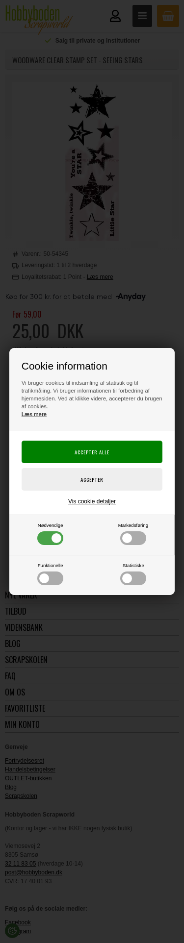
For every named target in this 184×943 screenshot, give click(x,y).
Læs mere (34, 414)
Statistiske (133, 574)
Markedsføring (133, 533)
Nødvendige (50, 533)
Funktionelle (50, 574)
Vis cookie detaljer (92, 501)
